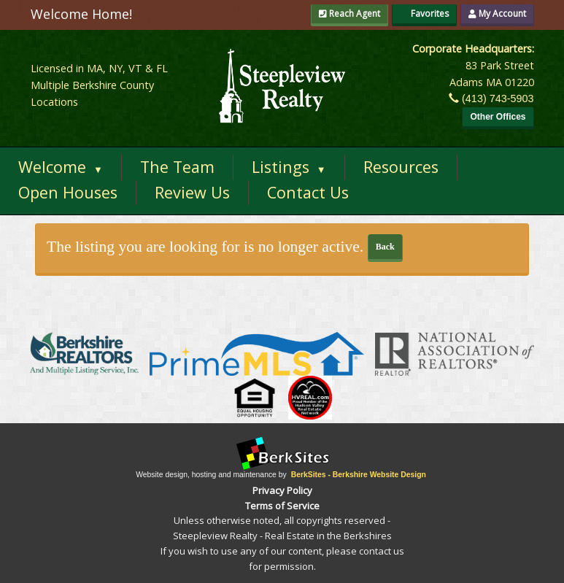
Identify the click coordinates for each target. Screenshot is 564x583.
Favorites (424, 13)
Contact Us (308, 192)
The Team (177, 166)
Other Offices (497, 117)
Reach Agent (349, 13)
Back (385, 247)
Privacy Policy (282, 490)
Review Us (192, 192)
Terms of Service (282, 505)
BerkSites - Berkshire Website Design (358, 475)
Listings (289, 166)
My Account (497, 13)
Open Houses (67, 192)
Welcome (60, 166)
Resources (401, 166)
